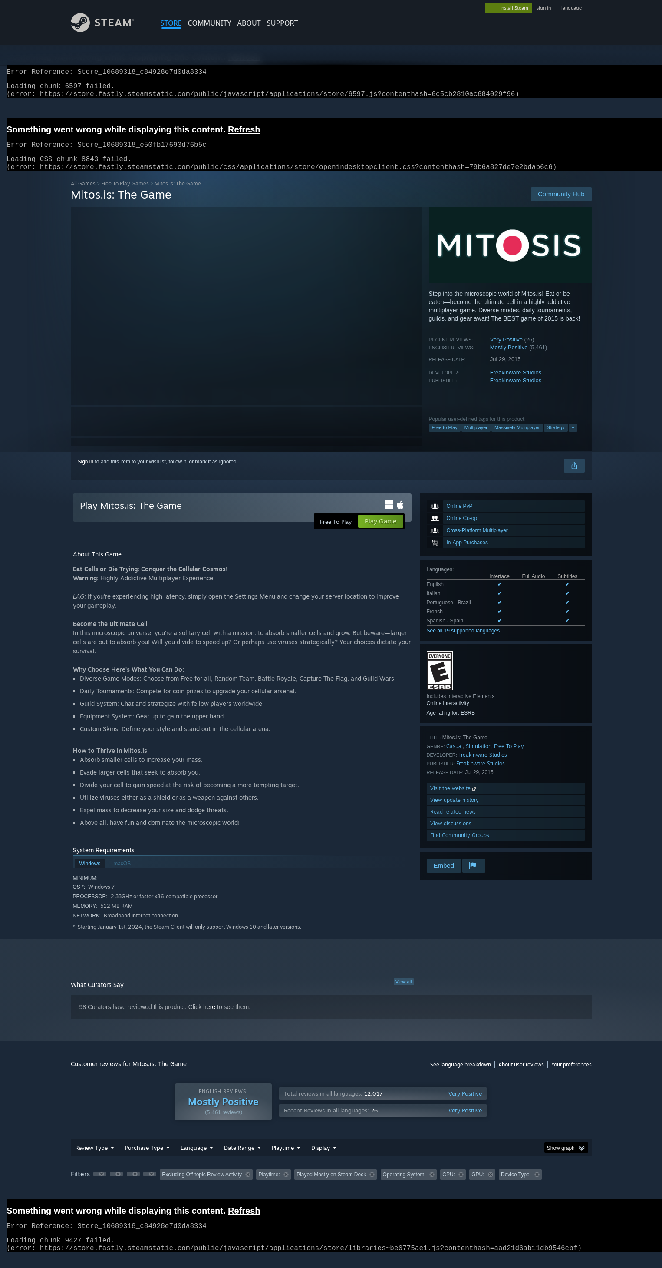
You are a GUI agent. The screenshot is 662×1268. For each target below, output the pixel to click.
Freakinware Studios (516, 383)
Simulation (478, 756)
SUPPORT (282, 23)
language (571, 8)
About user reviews (521, 1075)
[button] (99, 1184)
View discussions (450, 834)
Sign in (86, 472)
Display (320, 1158)
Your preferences (571, 1075)
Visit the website (454, 798)
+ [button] (573, 437)
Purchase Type (144, 1158)
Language (194, 1158)
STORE (171, 23)
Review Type (91, 1158)
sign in (544, 8)
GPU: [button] (477, 1185)
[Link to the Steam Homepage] (109, 29)
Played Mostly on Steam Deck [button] (331, 1185)
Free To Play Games (125, 194)
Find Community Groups (459, 845)
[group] (331, 1186)
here (209, 1017)
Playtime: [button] (269, 1185)
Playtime (283, 1158)
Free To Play (509, 756)
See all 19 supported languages (463, 641)
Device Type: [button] (516, 1185)
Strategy (556, 437)
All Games (83, 194)
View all (403, 992)
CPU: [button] (448, 1185)
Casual (454, 756)
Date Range (239, 1158)
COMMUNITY (209, 23)
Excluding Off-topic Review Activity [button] (202, 1185)
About (249, 23)
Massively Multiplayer (517, 437)
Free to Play (445, 437)
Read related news (453, 822)
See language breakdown (460, 1075)
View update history (454, 810)
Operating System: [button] (404, 1185)
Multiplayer (475, 437)
